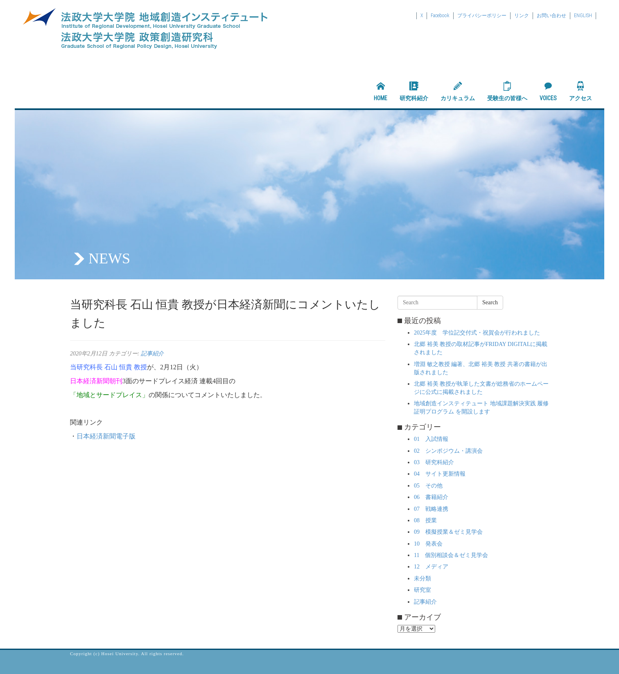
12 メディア (431, 567)
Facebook (440, 15)
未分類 (422, 578)
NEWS (109, 258)
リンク (521, 15)
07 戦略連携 (431, 509)
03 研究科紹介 (434, 462)
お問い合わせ (551, 15)
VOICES (548, 91)
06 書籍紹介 (431, 497)
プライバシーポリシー (481, 15)
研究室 (422, 590)
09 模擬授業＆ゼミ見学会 (448, 532)
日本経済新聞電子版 (106, 436)
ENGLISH (583, 15)
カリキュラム (458, 91)
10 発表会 (428, 544)
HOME (380, 91)
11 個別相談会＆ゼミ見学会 (451, 555)
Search (490, 302)
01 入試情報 (431, 439)
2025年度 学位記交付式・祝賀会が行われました (477, 333)
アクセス (580, 91)
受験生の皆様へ (507, 91)
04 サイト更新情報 (439, 474)
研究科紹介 (414, 91)
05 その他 (428, 486)
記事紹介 (152, 353)
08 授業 (425, 520)
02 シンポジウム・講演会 (448, 451)
